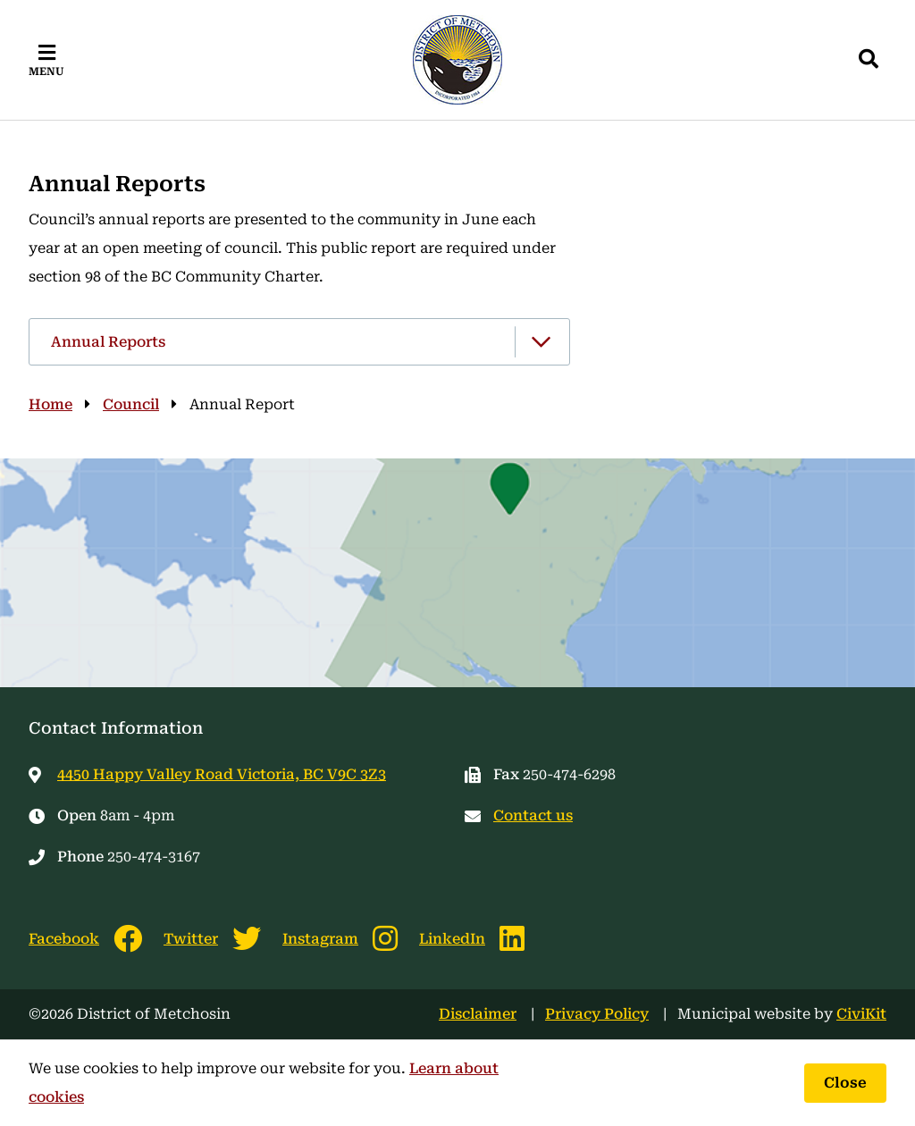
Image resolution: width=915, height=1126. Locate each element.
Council (131, 404)
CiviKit (861, 1013)
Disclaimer (477, 1013)
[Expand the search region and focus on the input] (868, 60)
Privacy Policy (597, 1013)
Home (50, 404)
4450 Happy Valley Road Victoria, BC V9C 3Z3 (221, 774)
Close (845, 1082)
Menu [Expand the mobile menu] (46, 71)
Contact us (533, 815)
